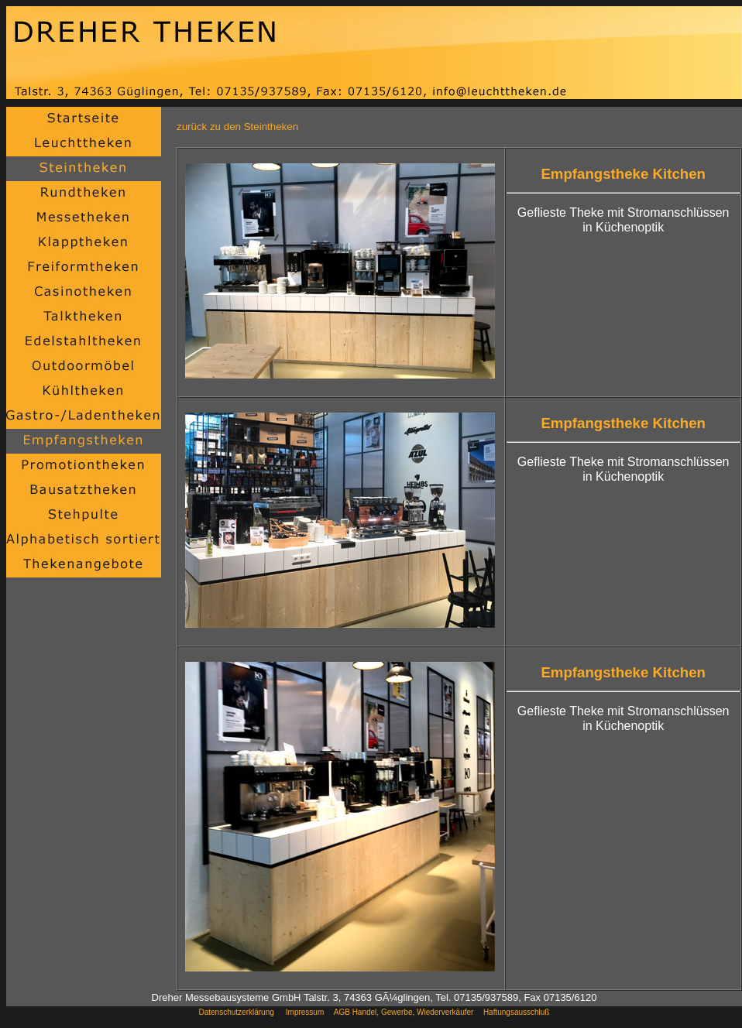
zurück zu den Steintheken (237, 126)
